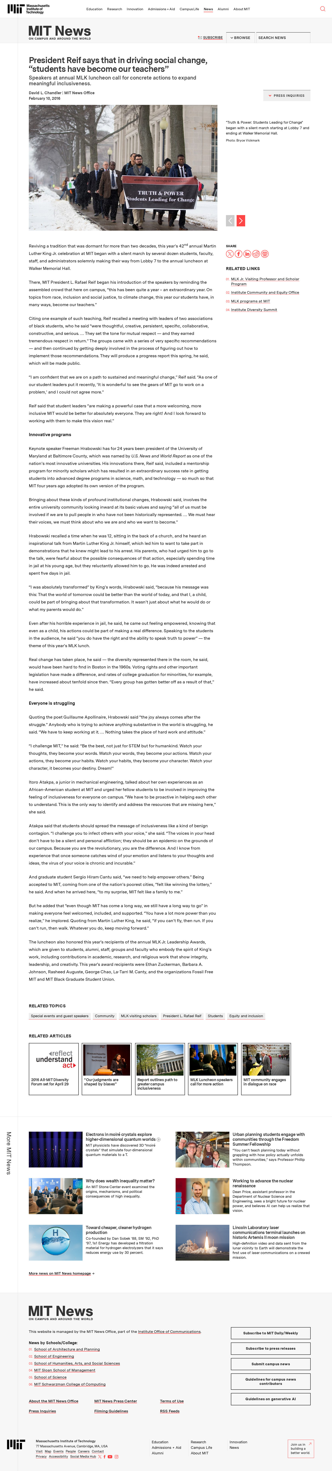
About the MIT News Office (53, 1401)
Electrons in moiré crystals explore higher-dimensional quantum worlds (121, 1137)
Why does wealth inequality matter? (120, 1180)
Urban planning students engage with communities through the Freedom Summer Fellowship (269, 1139)
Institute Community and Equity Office (265, 292)
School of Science (50, 1377)
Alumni (223, 9)
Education (94, 9)
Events (58, 1451)
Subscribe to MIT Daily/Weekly (270, 1333)
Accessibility (58, 1456)
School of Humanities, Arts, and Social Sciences (77, 1363)
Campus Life (189, 9)
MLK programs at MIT (250, 301)
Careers (84, 1451)
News (208, 9)
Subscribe (213, 38)
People (71, 1451)
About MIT (241, 9)
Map (48, 1451)
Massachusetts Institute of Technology (66, 1441)
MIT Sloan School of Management (64, 1370)
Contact (98, 1451)
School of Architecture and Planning (67, 1349)
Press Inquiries (42, 1411)
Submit (305, 38)
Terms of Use (172, 1401)
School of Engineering (54, 1356)
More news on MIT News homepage (60, 1273)
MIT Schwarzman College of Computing (70, 1384)
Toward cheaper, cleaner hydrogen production (118, 1230)
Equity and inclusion (246, 1016)
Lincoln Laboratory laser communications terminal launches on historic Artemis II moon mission (269, 1232)
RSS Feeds (169, 1411)
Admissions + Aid (161, 9)
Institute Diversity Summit (254, 309)
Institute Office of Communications (169, 1331)
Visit (39, 1451)
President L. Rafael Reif (182, 1016)
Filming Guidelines (111, 1411)
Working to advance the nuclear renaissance (263, 1183)
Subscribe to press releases (271, 1348)
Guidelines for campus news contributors (270, 1381)
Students (215, 1016)
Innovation (135, 9)
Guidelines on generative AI (270, 1399)
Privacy (41, 1456)
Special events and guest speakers (60, 1016)
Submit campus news (271, 1364)
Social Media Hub (83, 1456)
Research (114, 9)
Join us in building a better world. (301, 1449)
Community (105, 1016)
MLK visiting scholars (139, 1016)
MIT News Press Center (115, 1401)
